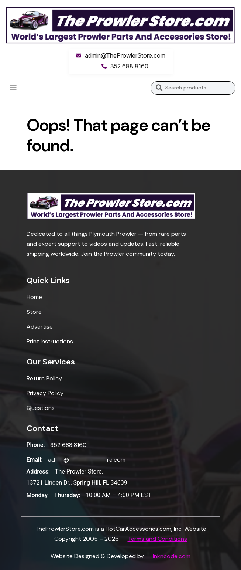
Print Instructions (50, 341)
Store (34, 312)
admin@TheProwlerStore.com (125, 55)
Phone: (36, 444)
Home (34, 297)
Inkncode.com (171, 556)
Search (158, 88)
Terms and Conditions (157, 539)
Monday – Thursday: (54, 495)
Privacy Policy (45, 393)
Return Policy (44, 378)
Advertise (40, 326)
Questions (41, 408)
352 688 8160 (129, 66)
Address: (38, 471)
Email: (35, 459)
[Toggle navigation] (13, 87)
